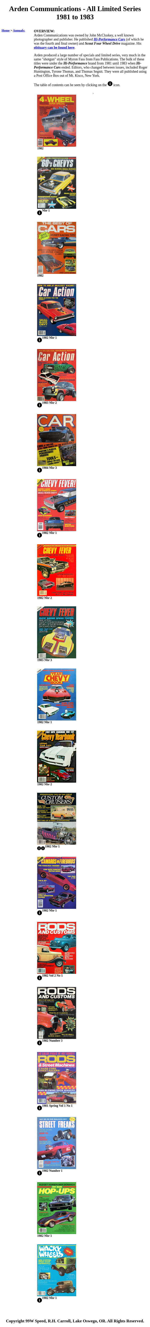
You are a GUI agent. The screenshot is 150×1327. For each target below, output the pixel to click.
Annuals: (19, 30)
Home (6, 30)
